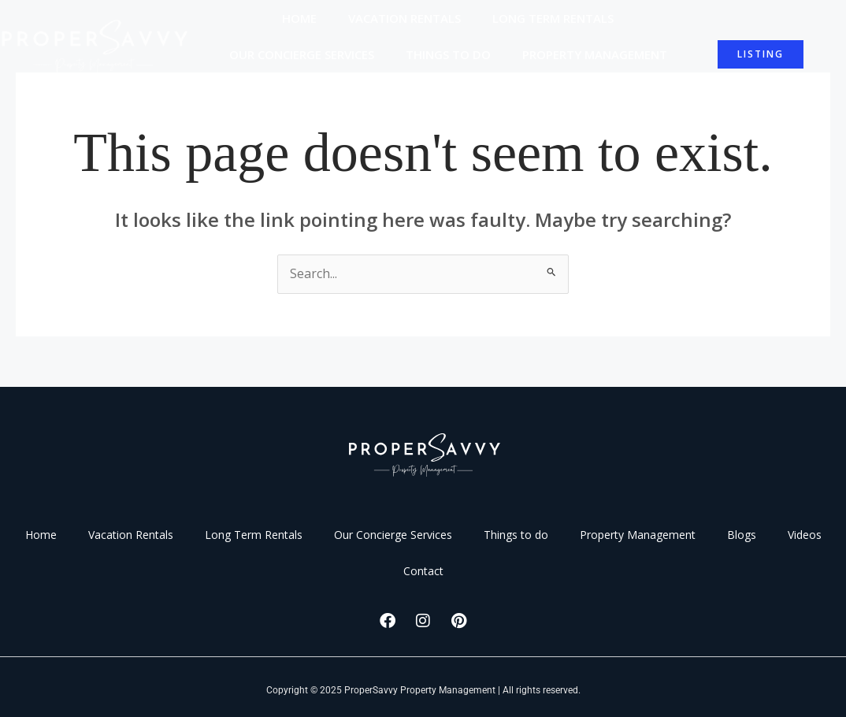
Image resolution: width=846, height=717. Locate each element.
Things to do (448, 54)
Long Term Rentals (553, 18)
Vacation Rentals (404, 18)
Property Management (594, 54)
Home (299, 18)
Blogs (368, 90)
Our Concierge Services (301, 54)
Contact (519, 90)
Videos (439, 90)
